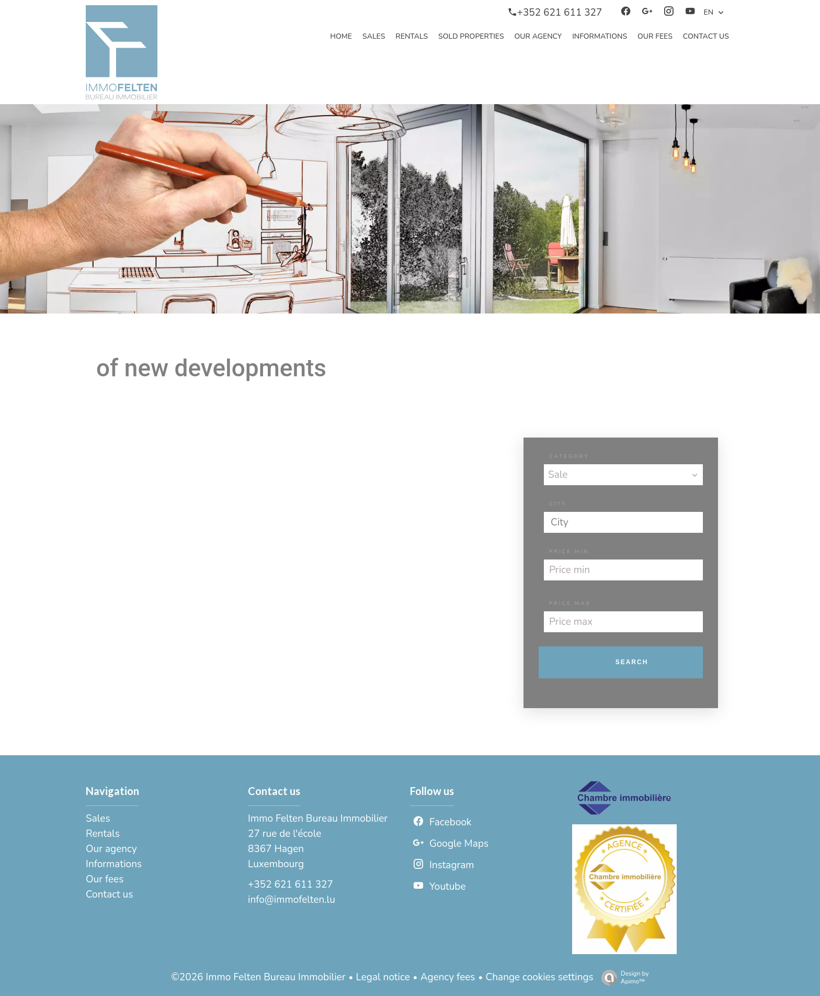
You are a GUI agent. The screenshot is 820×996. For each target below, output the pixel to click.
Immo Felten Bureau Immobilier (318, 818)
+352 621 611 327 (290, 884)
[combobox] (623, 474)
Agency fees (447, 977)
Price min (569, 551)
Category (569, 456)
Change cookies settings (540, 977)
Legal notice (383, 977)
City (557, 504)
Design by (622, 977)
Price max (570, 603)
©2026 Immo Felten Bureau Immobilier (258, 977)
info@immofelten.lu (291, 900)
